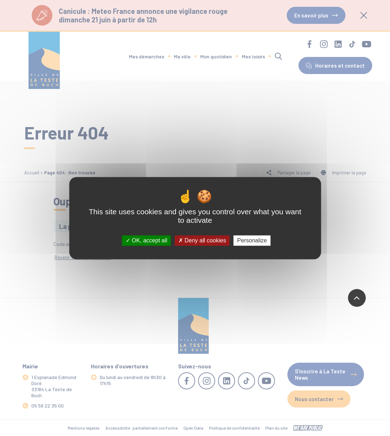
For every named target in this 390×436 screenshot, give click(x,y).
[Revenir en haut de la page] (357, 298)
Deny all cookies (202, 240)
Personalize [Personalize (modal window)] (252, 240)
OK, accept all (146, 240)
